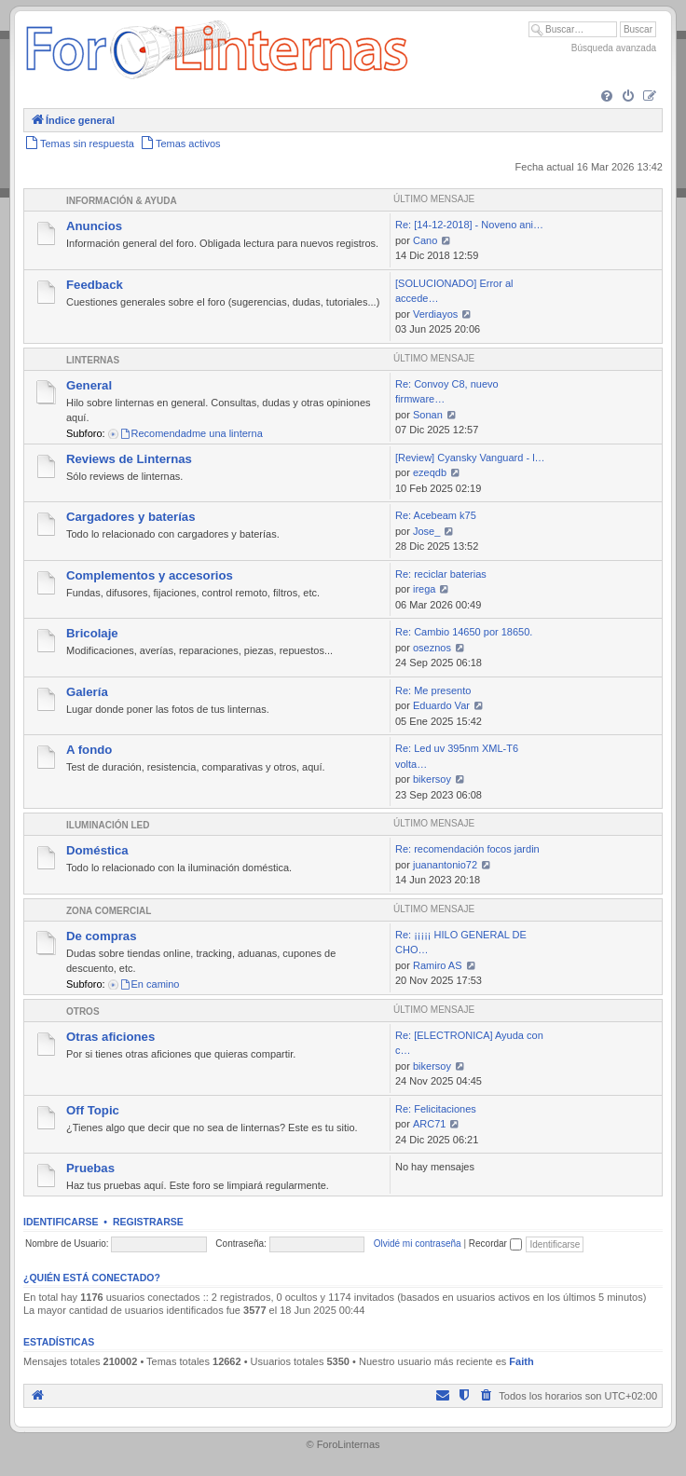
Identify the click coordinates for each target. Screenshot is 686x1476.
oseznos (432, 647)
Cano (425, 240)
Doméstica (97, 850)
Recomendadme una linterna (191, 433)
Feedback (94, 285)
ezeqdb (429, 472)
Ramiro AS (437, 965)
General (89, 385)
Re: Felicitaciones (435, 1108)
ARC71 (429, 1123)
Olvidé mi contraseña (417, 1243)
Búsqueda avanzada (613, 48)
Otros (83, 1011)
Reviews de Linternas (129, 459)
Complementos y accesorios (149, 575)
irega (424, 588)
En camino (149, 984)
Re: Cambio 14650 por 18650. (463, 631)
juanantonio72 (445, 864)
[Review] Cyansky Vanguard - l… (470, 457)
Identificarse (61, 1221)
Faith (521, 1361)
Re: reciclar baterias (441, 574)
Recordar (495, 1243)
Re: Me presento (433, 690)
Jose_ (426, 531)
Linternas (92, 360)
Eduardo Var (441, 705)
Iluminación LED (107, 825)
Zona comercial (108, 911)
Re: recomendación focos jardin (467, 848)
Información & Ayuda (121, 201)
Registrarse (148, 1221)
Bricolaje (92, 633)
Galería (87, 692)
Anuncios (94, 226)
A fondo (89, 750)
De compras (101, 936)
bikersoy (432, 779)
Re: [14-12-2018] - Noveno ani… (469, 224)
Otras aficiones (110, 1037)
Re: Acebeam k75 (435, 515)
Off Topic (92, 1110)
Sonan (428, 414)
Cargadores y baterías (131, 517)
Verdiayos (435, 314)
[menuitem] (606, 96)
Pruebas (90, 1168)
